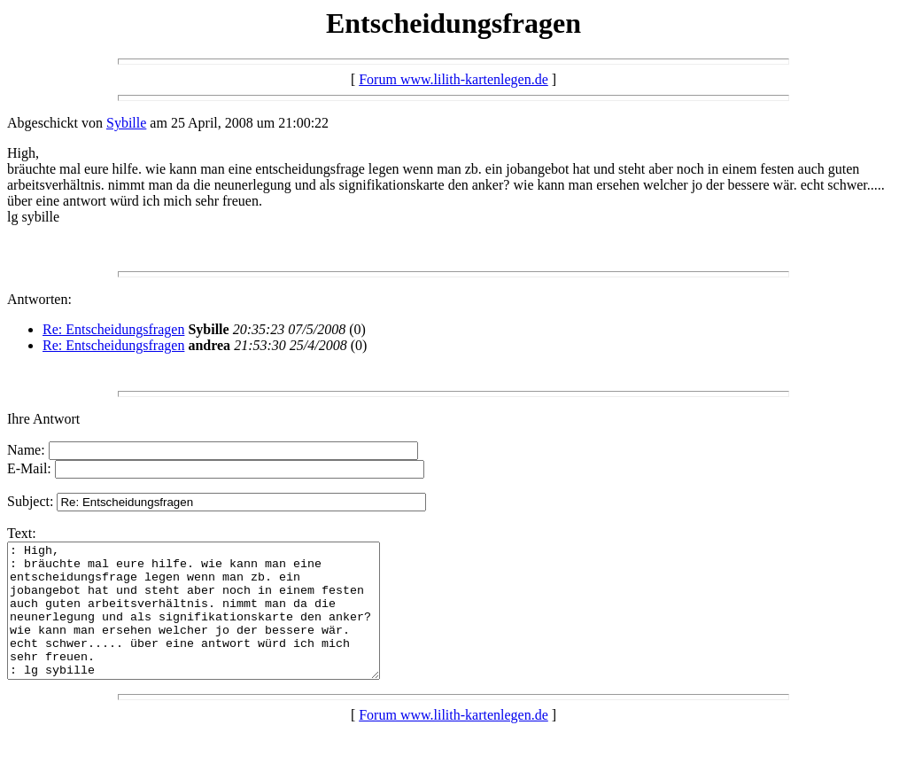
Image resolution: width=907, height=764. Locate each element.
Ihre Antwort (43, 418)
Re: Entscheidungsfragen (113, 329)
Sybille (126, 122)
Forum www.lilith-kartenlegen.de (453, 79)
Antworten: (39, 299)
